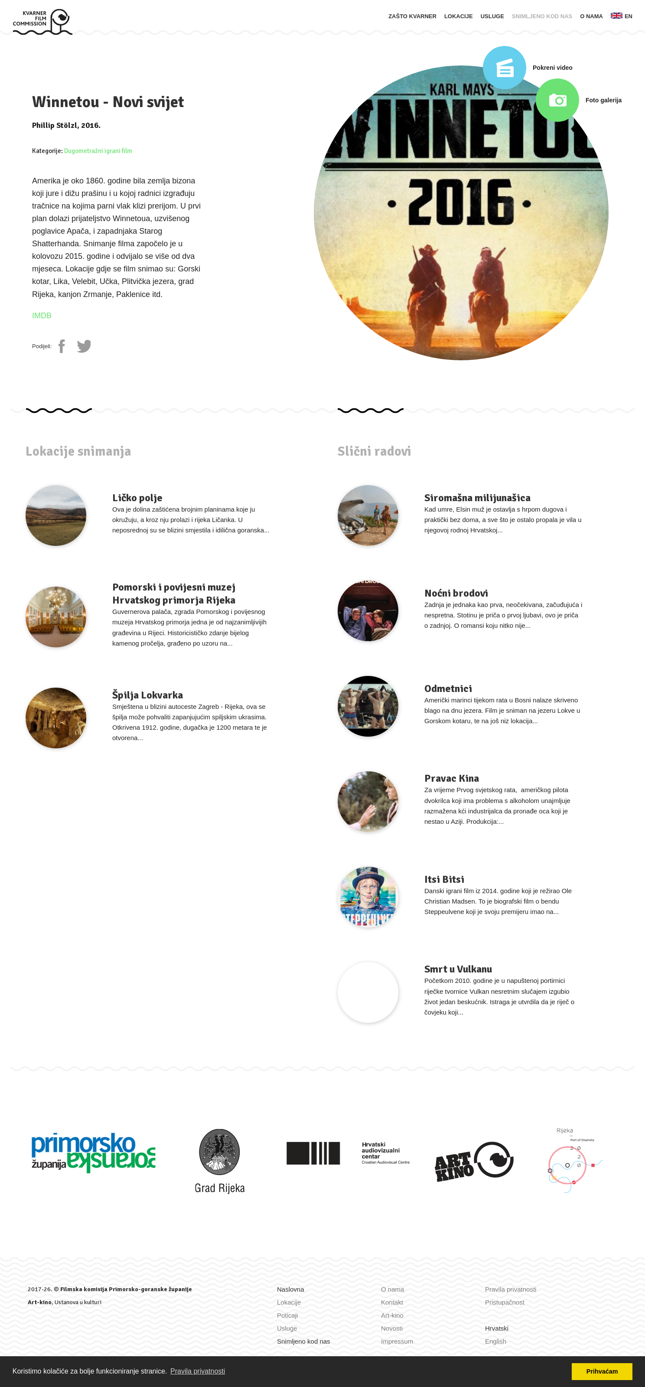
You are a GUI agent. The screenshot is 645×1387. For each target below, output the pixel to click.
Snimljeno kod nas (542, 16)
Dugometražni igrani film (98, 151)
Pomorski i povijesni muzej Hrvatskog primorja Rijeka (173, 594)
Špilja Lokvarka (147, 695)
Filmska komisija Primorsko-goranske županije (126, 1289)
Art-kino (40, 1302)
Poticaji (287, 1315)
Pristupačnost (504, 1302)
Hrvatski (496, 1328)
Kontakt (392, 1302)
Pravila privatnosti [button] (197, 1371)
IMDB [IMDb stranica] (42, 315)
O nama (591, 16)
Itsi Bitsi (444, 879)
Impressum (397, 1341)
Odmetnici (448, 688)
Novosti (392, 1328)
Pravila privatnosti (510, 1289)
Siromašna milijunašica (477, 497)
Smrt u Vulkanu (458, 969)
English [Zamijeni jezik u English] (495, 1341)
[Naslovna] (42, 21)
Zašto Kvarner (412, 16)
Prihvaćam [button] (602, 1371)
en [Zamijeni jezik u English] (621, 16)
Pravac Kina (451, 778)
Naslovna (290, 1289)
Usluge (492, 16)
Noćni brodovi (456, 593)
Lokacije (458, 16)
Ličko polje (137, 497)
